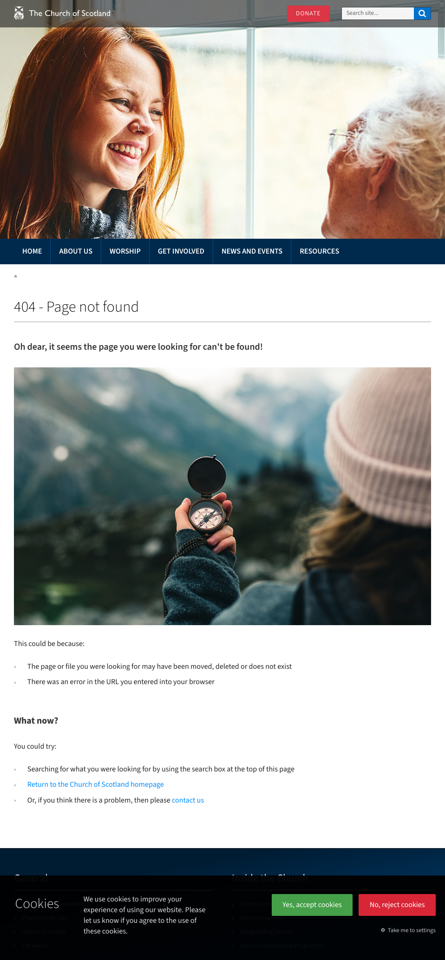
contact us (188, 800)
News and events (252, 251)
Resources (319, 251)
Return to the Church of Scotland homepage (95, 784)
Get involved (181, 251)
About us (75, 251)
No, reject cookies (397, 905)
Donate (308, 13)
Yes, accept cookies (312, 905)
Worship (125, 251)
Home (32, 251)
